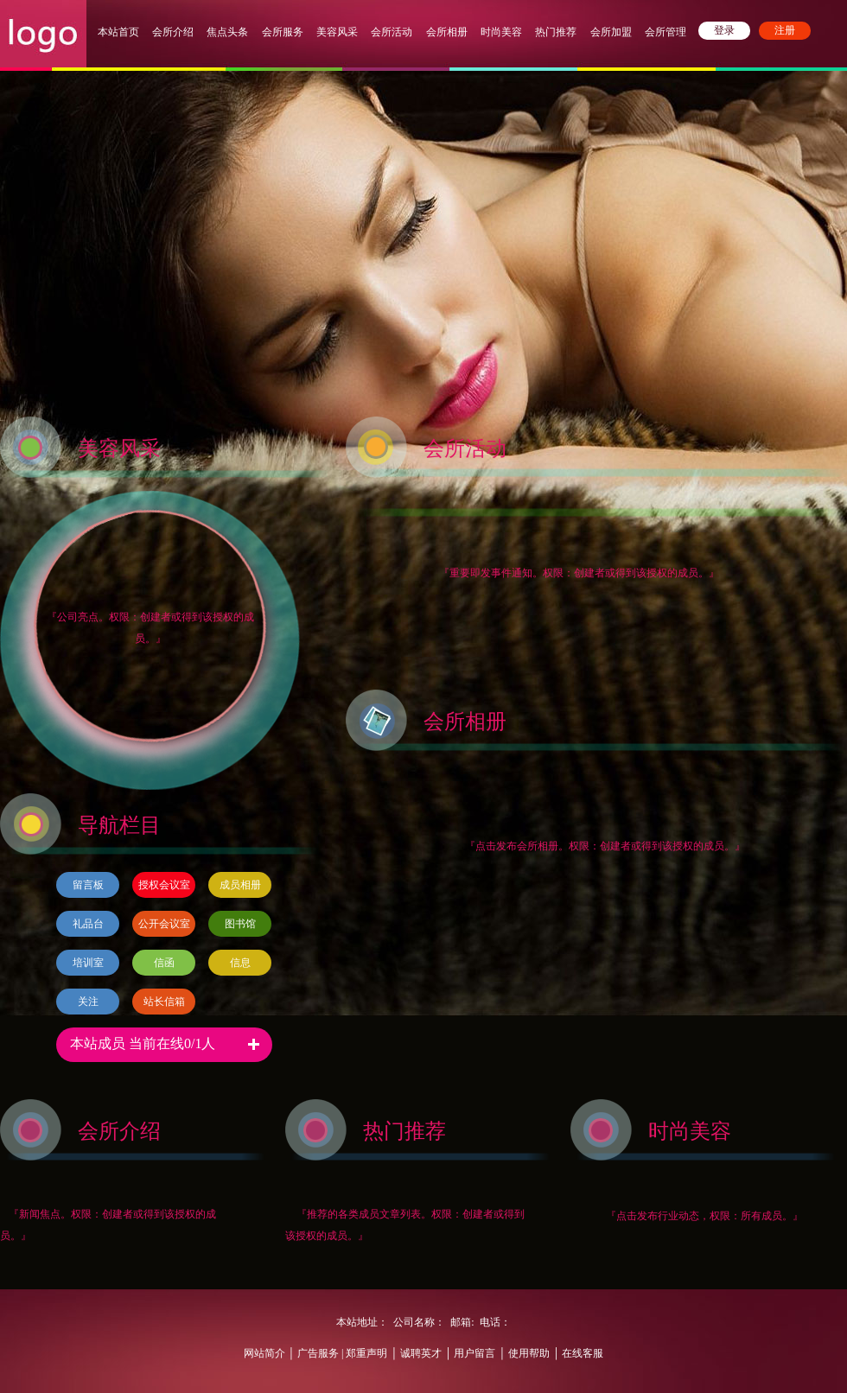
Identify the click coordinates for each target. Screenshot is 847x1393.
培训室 (88, 963)
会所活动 (391, 32)
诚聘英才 (421, 1353)
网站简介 (264, 1353)
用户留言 (474, 1353)
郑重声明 (365, 1353)
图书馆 (240, 924)
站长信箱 (164, 1001)
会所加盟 (611, 32)
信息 (240, 963)
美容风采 (337, 32)
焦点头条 (227, 32)
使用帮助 (529, 1353)
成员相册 (240, 885)
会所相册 (447, 32)
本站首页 (118, 32)
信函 (164, 963)
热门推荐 (555, 32)
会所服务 (284, 32)
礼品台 (88, 924)
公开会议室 (164, 924)
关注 (88, 1001)
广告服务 (318, 1353)
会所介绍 (173, 32)
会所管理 (665, 32)
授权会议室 (164, 885)
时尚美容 (501, 32)
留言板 (88, 885)
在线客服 (582, 1353)
